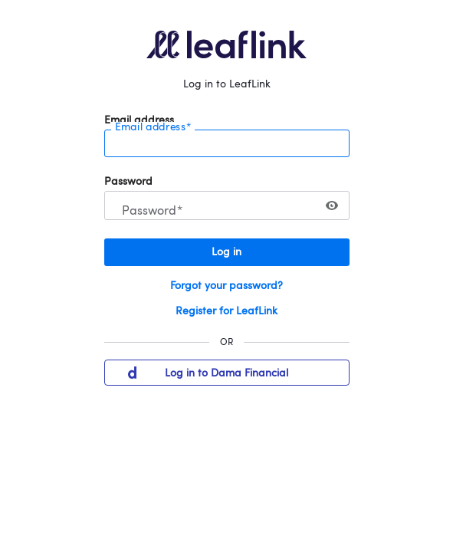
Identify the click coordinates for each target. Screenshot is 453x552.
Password (128, 181)
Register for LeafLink (226, 311)
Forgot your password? (226, 286)
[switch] (332, 205)
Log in (226, 252)
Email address (139, 120)
